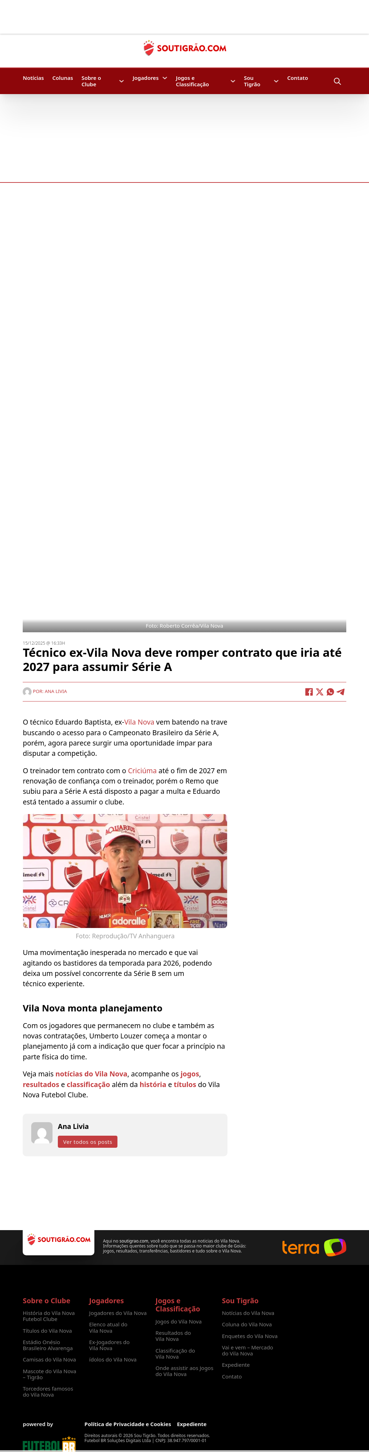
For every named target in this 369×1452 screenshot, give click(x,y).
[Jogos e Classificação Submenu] (233, 81)
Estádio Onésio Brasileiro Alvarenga (48, 1345)
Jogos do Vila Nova (178, 1322)
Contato (297, 78)
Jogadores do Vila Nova (118, 1313)
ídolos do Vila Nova (113, 1360)
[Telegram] (341, 692)
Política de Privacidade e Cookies (127, 1424)
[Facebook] (309, 692)
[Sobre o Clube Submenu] (121, 81)
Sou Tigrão (252, 81)
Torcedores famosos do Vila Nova (48, 1392)
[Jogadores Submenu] (164, 78)
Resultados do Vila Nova (173, 1336)
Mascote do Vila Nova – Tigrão (49, 1374)
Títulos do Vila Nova (47, 1331)
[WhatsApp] (330, 692)
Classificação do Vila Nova (175, 1354)
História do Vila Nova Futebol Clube (49, 1316)
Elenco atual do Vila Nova (108, 1327)
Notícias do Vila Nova (248, 1313)
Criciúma (143, 770)
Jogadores (146, 78)
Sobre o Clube (91, 81)
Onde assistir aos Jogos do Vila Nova (184, 1371)
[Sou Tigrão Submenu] (276, 81)
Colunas (63, 78)
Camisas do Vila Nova (49, 1360)
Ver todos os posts (87, 1141)
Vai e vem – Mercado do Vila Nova (247, 1350)
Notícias (33, 78)
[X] (319, 692)
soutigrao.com (134, 1241)
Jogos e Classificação (192, 81)
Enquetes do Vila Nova (249, 1336)
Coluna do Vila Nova (247, 1324)
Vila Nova (140, 722)
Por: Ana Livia (45, 691)
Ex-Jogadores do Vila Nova (109, 1345)
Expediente (236, 1365)
